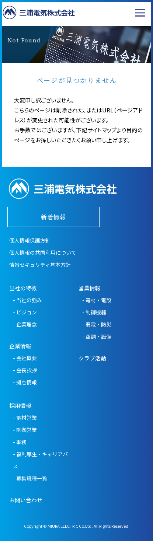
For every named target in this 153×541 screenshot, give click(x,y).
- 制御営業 (25, 429)
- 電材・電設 (96, 300)
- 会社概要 (25, 358)
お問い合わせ (25, 500)
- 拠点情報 (25, 382)
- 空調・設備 (96, 336)
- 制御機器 (94, 312)
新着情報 (53, 216)
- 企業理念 (25, 324)
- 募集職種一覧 (30, 478)
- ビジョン (25, 312)
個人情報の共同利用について (42, 252)
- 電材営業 (25, 417)
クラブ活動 (92, 358)
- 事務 (20, 442)
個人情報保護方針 (30, 240)
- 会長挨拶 (25, 370)
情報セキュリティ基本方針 (40, 264)
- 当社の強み (27, 300)
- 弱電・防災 (96, 324)
